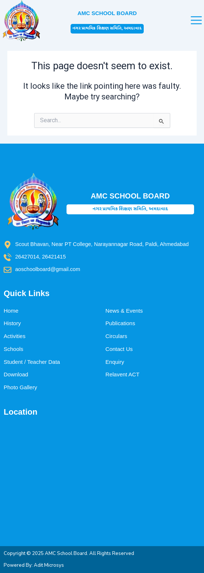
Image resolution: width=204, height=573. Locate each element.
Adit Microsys (49, 565)
